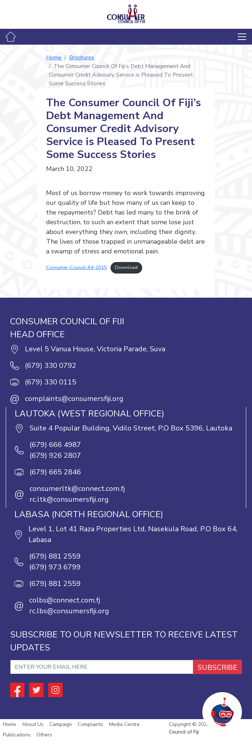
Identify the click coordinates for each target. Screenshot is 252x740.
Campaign (60, 724)
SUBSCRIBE (217, 667)
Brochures (81, 58)
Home (54, 58)
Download (126, 267)
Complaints (90, 724)
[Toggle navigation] (242, 37)
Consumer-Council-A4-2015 (76, 267)
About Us (33, 724)
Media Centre (124, 724)
